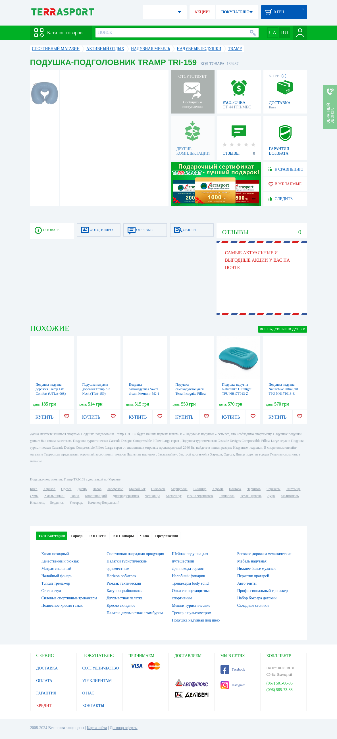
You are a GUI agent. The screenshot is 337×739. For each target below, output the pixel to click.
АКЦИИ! (202, 12)
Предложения (166, 536)
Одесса (66, 489)
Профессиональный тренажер (262, 591)
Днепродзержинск (126, 496)
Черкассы (273, 489)
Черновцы (152, 496)
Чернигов (254, 489)
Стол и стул (51, 591)
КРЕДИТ (44, 706)
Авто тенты (247, 583)
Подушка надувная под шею (196, 620)
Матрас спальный (56, 568)
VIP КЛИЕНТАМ (97, 681)
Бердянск (57, 503)
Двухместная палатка (125, 598)
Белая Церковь (250, 496)
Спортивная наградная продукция (135, 554)
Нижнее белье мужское (256, 568)
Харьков (49, 489)
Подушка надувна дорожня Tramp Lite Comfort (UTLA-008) (51, 389)
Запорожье (115, 489)
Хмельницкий (54, 496)
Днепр (82, 489)
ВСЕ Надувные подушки (282, 329)
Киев (33, 489)
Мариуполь (179, 489)
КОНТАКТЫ (93, 706)
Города (76, 536)
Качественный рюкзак (60, 561)
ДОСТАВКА (47, 668)
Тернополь (226, 496)
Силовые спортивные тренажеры (69, 598)
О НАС (88, 693)
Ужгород (76, 503)
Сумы (34, 496)
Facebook (232, 669)
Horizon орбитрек (121, 576)
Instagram (233, 685)
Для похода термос (188, 568)
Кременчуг (173, 496)
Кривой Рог (137, 489)
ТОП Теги (97, 536)
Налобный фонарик (188, 576)
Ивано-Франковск (200, 496)
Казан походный (55, 554)
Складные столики (253, 605)
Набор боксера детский (256, 598)
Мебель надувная (252, 561)
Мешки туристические (191, 605)
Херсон (217, 489)
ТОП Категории (51, 536)
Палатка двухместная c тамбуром (135, 613)
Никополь (37, 503)
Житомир (293, 489)
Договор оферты (124, 728)
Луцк (271, 496)
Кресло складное (121, 605)
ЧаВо (144, 536)
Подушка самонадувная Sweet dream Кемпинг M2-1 (144, 389)
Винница (199, 489)
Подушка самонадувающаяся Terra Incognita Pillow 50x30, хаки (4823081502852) (191, 394)
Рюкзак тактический (124, 583)
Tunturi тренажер (55, 583)
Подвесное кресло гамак (62, 605)
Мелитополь (290, 496)
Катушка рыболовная (124, 591)
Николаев (158, 489)
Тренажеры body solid (190, 583)
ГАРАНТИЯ (46, 693)
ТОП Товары (123, 536)
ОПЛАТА (44, 681)
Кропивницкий (96, 496)
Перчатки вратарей (253, 576)
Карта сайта (97, 728)
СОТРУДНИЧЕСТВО (100, 668)
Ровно (74, 496)
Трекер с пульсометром (191, 613)
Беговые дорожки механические (264, 554)
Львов (97, 489)
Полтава (235, 489)
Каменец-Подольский (103, 503)
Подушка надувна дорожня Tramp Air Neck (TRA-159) (96, 389)
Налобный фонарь (56, 576)
